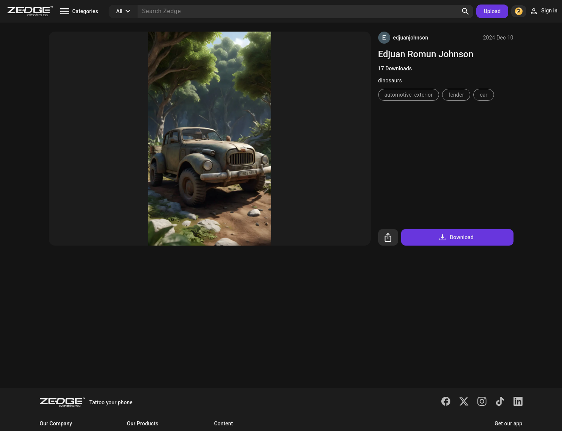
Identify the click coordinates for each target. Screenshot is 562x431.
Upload (492, 11)
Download (456, 237)
